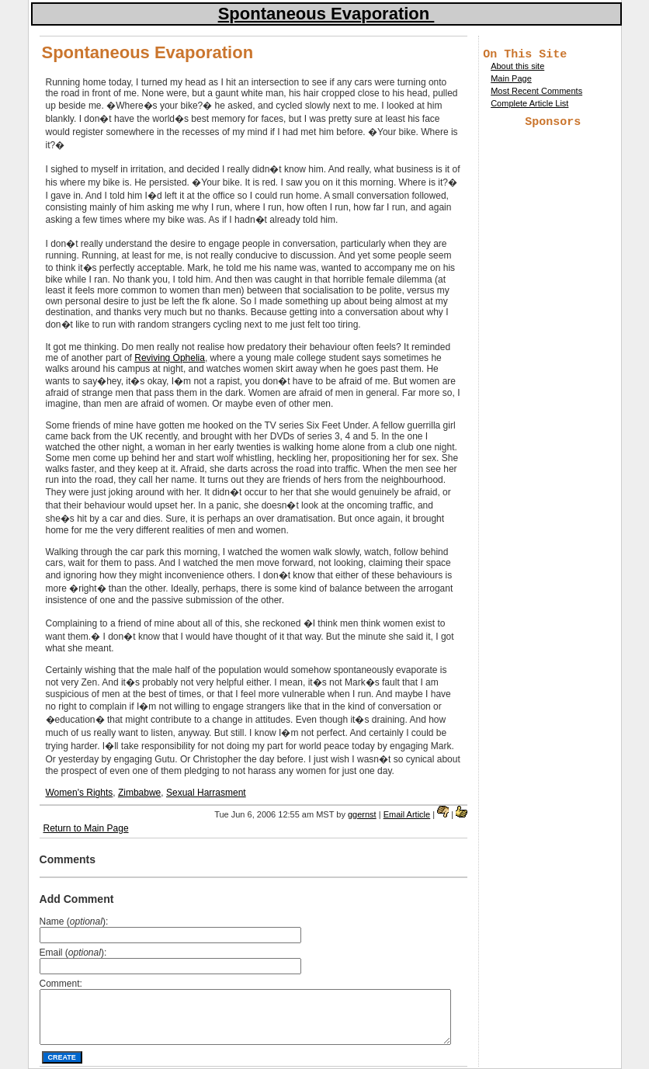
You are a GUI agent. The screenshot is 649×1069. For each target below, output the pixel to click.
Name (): (74, 921)
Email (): (73, 952)
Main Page (511, 80)
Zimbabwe (139, 792)
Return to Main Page (86, 828)
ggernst (362, 814)
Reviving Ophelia (169, 357)
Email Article (407, 814)
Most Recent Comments (536, 93)
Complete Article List (529, 105)
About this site (517, 68)
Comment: (61, 983)
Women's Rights (79, 792)
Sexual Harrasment (206, 792)
